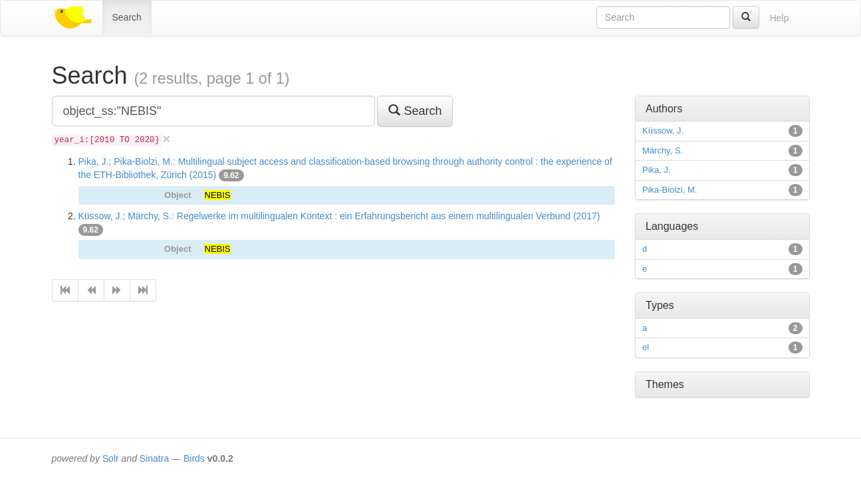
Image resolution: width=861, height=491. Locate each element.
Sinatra (154, 458)
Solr (110, 458)
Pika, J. (656, 170)
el (645, 347)
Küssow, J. (662, 131)
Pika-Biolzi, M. (669, 190)
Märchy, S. (662, 150)
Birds (194, 458)
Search (127, 17)
